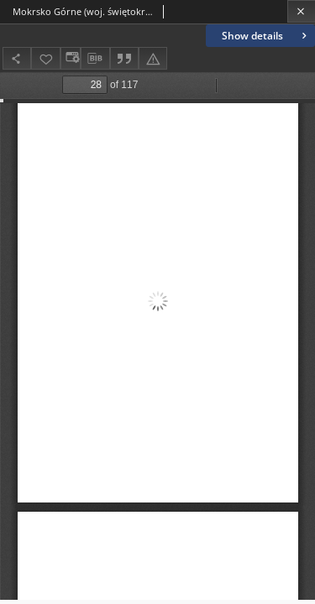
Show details (266, 36)
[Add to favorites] (45, 58)
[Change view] (70, 58)
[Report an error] (153, 58)
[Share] (17, 58)
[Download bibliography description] (95, 58)
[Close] (301, 11)
